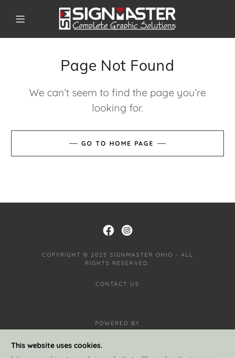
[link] (117, 19)
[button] (21, 19)
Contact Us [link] (117, 283)
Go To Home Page (117, 143)
